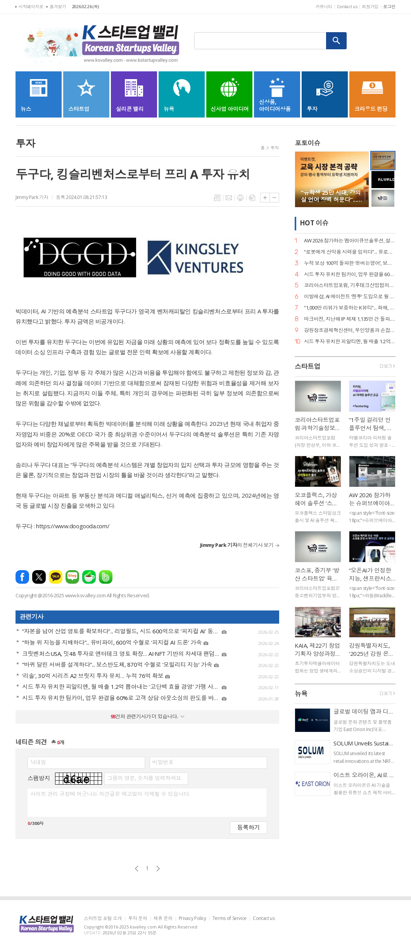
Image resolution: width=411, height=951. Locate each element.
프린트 (240, 198)
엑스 (39, 577)
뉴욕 (301, 693)
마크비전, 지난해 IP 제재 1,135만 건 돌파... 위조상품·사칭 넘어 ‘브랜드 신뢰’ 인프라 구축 (349, 319)
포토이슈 (307, 142)
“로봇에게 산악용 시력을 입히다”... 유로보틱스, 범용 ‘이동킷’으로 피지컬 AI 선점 (349, 252)
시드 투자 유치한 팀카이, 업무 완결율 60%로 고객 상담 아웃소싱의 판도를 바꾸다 (349, 274)
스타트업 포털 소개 (103, 919)
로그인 (389, 6)
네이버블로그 (72, 577)
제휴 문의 (163, 919)
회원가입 (370, 6)
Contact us (347, 6)
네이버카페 (89, 577)
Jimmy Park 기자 (32, 197)
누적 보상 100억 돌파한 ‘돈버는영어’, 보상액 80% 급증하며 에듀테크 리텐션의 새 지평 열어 (349, 263)
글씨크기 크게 (265, 197)
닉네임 (38, 762)
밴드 (105, 577)
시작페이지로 (31, 6)
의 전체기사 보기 (236, 544)
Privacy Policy (192, 919)
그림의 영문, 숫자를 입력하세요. (144, 778)
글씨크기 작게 (274, 197)
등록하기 (248, 827)
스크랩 (252, 198)
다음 (158, 868)
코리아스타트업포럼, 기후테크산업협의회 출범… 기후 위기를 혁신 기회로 (349, 285)
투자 (275, 147)
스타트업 (307, 366)
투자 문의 (137, 919)
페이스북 (22, 577)
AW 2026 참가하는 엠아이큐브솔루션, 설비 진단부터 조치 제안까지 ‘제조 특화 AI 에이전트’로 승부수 (349, 240)
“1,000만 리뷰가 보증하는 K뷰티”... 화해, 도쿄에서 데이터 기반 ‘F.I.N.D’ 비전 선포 (349, 307)
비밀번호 (162, 762)
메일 (229, 198)
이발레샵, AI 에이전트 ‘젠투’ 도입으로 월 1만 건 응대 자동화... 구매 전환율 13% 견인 (349, 296)
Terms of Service (229, 919)
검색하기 (336, 40)
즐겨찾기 (58, 6)
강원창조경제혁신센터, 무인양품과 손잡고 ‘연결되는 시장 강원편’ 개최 (349, 330)
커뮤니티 (324, 6)
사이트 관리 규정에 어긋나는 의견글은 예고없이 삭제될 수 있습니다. (110, 794)
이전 (136, 868)
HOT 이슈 (314, 223)
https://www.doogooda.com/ (72, 526)
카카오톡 (55, 577)
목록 (217, 198)
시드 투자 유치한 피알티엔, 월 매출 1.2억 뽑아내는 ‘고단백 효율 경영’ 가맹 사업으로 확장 (349, 341)
